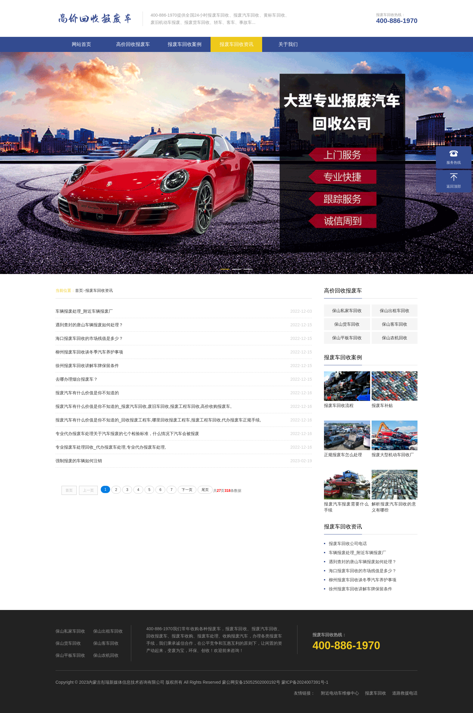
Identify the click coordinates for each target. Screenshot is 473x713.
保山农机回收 (394, 337)
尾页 (205, 489)
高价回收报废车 (133, 43)
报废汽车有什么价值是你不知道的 (87, 392)
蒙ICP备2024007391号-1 (305, 681)
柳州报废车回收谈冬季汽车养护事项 (89, 351)
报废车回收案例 (185, 43)
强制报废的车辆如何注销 (79, 460)
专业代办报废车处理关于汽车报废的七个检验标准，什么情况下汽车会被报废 (127, 433)
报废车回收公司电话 (348, 542)
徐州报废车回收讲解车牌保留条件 (87, 365)
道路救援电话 (404, 692)
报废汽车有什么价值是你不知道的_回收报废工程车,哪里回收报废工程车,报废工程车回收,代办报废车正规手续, (158, 419)
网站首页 (81, 43)
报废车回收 (375, 692)
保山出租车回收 (394, 310)
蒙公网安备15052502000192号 (251, 681)
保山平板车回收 (347, 337)
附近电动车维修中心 (340, 692)
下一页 (187, 489)
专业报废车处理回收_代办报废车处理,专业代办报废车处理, (111, 446)
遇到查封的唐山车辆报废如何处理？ (89, 324)
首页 (79, 290)
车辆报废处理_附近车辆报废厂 (84, 310)
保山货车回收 (347, 323)
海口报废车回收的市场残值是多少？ (89, 337)
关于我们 (288, 43)
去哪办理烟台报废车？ (77, 378)
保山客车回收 (394, 323)
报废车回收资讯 (236, 43)
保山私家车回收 (347, 310)
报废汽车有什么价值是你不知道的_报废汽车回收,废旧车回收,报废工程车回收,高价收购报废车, (143, 405)
